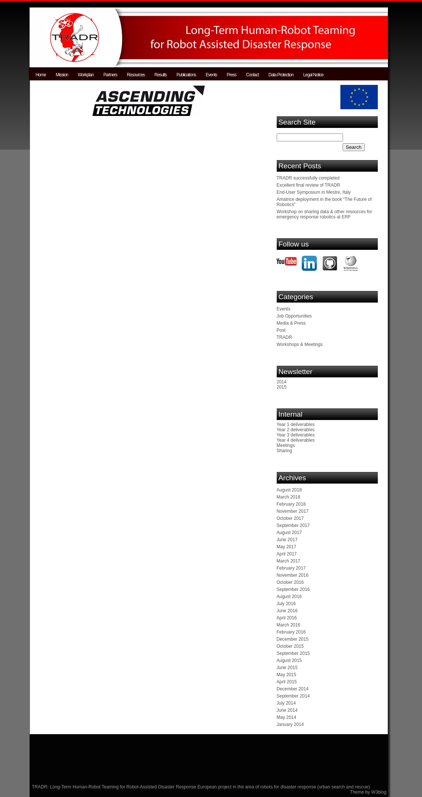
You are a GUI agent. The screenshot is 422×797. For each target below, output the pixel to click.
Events (211, 74)
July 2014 (286, 703)
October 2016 (290, 582)
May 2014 (287, 717)
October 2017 (290, 518)
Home (41, 74)
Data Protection (281, 74)
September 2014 (293, 696)
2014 (282, 381)
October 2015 (290, 646)
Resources (136, 74)
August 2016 (289, 596)
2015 (282, 387)
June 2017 (287, 539)
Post (281, 330)
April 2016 (287, 617)
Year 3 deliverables (296, 435)
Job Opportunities (294, 316)
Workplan (86, 74)
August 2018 (289, 490)
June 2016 (287, 610)
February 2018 (291, 504)
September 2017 (293, 525)
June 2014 (287, 710)
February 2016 (291, 632)
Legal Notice (313, 74)
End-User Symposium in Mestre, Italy (314, 192)
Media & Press (291, 323)
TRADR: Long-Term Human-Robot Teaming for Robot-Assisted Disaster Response (114, 787)
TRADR (284, 337)
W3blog (378, 792)
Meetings (286, 445)
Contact (252, 74)
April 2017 (287, 554)
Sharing (284, 450)
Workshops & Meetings (300, 344)
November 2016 (293, 575)
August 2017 (289, 532)
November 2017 (293, 511)
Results (161, 74)
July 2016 (286, 603)
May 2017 (287, 546)
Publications (186, 74)
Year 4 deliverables (296, 440)
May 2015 (287, 674)
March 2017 (288, 561)
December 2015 (293, 639)
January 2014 (290, 724)
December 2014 (293, 689)
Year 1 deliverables (296, 424)
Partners (110, 74)
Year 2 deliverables (296, 429)
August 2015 (289, 660)
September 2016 (293, 589)
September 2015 (293, 653)
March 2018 (288, 497)
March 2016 (288, 625)
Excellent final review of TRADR (308, 185)
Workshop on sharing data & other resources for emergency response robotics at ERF (324, 214)
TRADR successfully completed (308, 178)
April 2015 (287, 681)
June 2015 (287, 667)
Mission (62, 74)
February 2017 (291, 568)
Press (231, 74)
